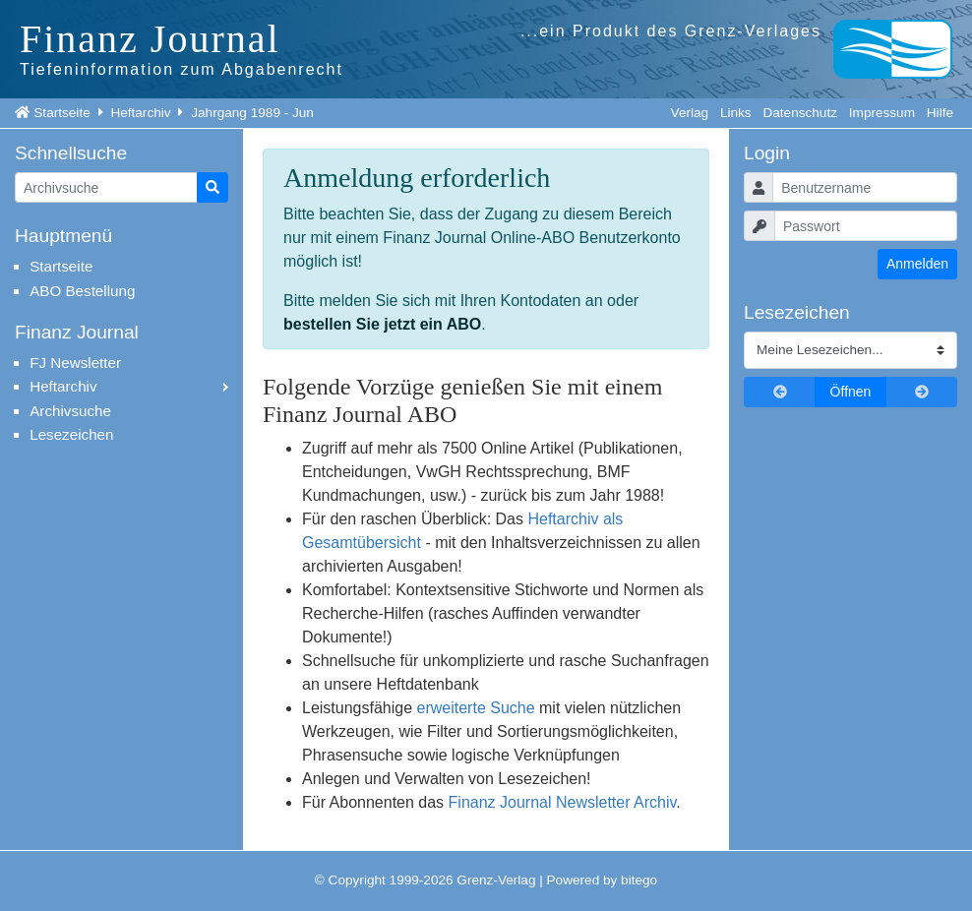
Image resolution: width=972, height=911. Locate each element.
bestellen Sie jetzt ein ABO (382, 324)
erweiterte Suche (476, 707)
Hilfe (940, 112)
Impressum (882, 112)
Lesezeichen (71, 434)
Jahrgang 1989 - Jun (252, 112)
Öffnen (851, 391)
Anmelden (917, 264)
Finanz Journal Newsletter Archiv (563, 802)
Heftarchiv (140, 112)
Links (736, 112)
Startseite (61, 112)
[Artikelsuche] (106, 187)
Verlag (690, 112)
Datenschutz (799, 112)
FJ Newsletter (75, 362)
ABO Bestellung (82, 290)
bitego (639, 880)
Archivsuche (70, 410)
